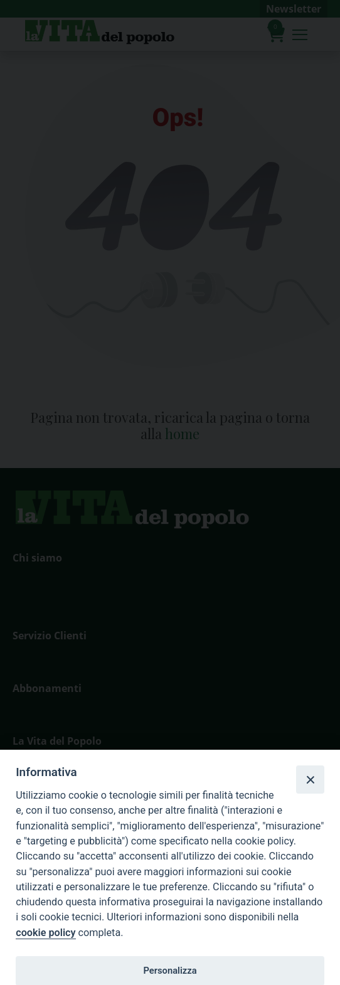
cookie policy (45, 933)
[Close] (310, 779)
